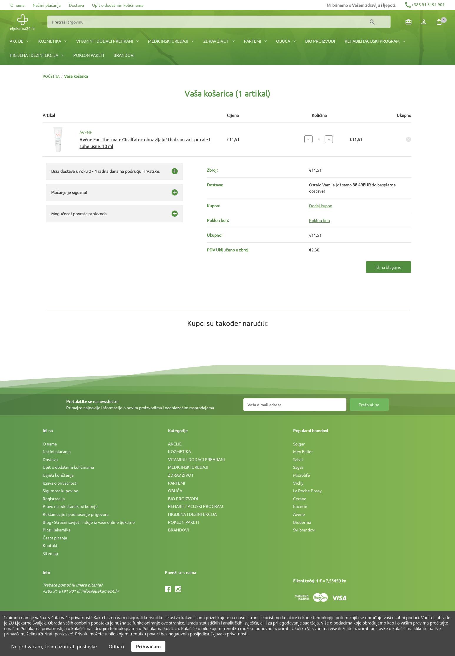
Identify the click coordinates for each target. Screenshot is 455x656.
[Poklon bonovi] (408, 21)
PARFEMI (255, 41)
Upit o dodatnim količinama (117, 5)
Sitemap (50, 553)
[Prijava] (423, 21)
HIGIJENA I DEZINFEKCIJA (37, 55)
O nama (17, 5)
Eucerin (300, 506)
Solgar (299, 443)
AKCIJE (19, 41)
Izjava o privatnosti (60, 483)
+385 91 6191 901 (424, 4)
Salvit (298, 459)
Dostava (76, 5)
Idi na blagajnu (388, 267)
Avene (299, 514)
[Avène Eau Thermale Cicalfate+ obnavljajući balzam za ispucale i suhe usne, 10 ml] (318, 139)
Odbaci (116, 646)
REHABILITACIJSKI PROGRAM (375, 41)
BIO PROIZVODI (320, 41)
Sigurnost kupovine (60, 490)
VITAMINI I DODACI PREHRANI (107, 41)
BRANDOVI (124, 55)
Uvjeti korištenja (58, 475)
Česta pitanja (55, 537)
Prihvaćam (148, 646)
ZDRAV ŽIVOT (219, 41)
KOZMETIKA (52, 41)
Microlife (301, 475)
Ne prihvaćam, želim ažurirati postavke (54, 646)
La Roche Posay (307, 490)
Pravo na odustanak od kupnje (70, 506)
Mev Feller (303, 451)
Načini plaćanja (47, 5)
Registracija (54, 498)
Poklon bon (319, 220)
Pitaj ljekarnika (56, 529)
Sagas (298, 467)
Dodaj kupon (320, 205)
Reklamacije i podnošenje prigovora (76, 514)
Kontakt (50, 545)
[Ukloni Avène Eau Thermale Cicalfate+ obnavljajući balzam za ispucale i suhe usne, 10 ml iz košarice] (408, 139)
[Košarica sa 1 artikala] (439, 21)
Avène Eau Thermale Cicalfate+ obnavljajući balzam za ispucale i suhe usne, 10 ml (144, 142)
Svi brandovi (304, 529)
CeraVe (299, 498)
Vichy (298, 483)
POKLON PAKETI (88, 55)
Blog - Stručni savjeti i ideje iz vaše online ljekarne (89, 522)
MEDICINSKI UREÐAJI (171, 41)
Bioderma (302, 522)
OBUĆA (286, 41)
